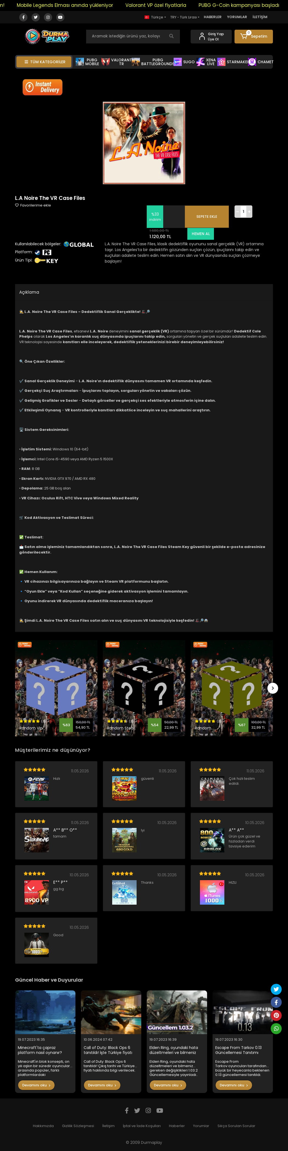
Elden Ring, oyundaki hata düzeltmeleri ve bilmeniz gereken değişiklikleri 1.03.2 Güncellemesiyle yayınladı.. (175, 1050)
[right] (273, 688)
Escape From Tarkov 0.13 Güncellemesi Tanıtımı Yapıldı (238, 1050)
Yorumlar (201, 1125)
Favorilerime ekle (33, 205)
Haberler (177, 1125)
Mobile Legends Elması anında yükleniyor (70, 5)
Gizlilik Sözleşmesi (78, 1125)
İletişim (108, 1125)
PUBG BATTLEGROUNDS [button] (153, 62)
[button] (254, 36)
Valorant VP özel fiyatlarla (161, 5)
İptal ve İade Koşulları (142, 1125)
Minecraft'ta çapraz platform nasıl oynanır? (40, 1050)
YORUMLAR (237, 17)
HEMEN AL (200, 233)
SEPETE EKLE (206, 216)
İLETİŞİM (260, 17)
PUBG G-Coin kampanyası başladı (244, 5)
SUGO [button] (184, 62)
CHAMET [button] (261, 62)
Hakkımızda (43, 1125)
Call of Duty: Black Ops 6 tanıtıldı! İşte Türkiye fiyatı (108, 1050)
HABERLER (213, 17)
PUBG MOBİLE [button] (87, 62)
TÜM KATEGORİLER (45, 62)
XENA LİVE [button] (206, 62)
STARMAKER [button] (233, 62)
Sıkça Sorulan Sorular (236, 1125)
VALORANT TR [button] (117, 62)
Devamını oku (36, 1085)
